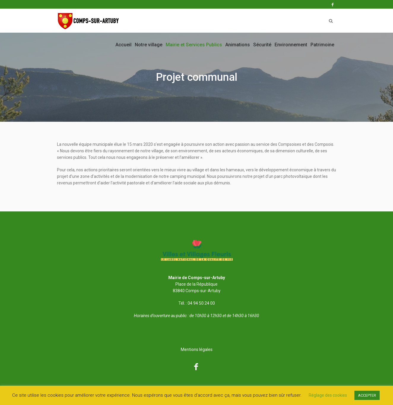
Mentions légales (197, 349)
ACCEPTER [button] (367, 395)
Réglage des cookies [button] (328, 395)
